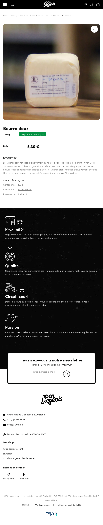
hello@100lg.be (15, 424)
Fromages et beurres (52, 16)
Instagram (8, 476)
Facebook (25, 476)
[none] (85, 4)
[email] (47, 372)
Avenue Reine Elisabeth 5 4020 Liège (26, 414)
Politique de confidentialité (69, 504)
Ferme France (24, 189)
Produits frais (24, 16)
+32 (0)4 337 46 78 (16, 419)
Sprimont (22, 194)
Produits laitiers (37, 16)
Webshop (14, 16)
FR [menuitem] (85, 4)
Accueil (5, 16)
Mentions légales (42, 504)
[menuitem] (85, 4)
